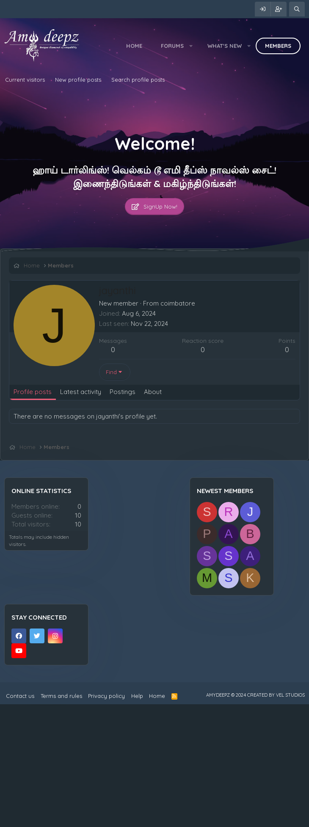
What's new (224, 45)
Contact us (20, 818)
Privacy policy (106, 818)
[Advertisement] (154, 468)
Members (278, 45)
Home (134, 45)
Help (137, 818)
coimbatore (177, 303)
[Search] (297, 9)
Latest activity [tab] (80, 392)
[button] (191, 46)
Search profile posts (138, 79)
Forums (172, 45)
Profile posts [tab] (33, 392)
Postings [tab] (122, 392)
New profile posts (78, 79)
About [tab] (153, 392)
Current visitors (25, 79)
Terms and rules (61, 818)
